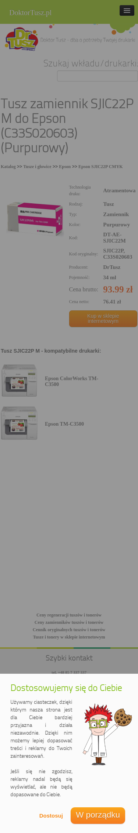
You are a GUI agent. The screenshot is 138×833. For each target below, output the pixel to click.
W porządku (98, 814)
